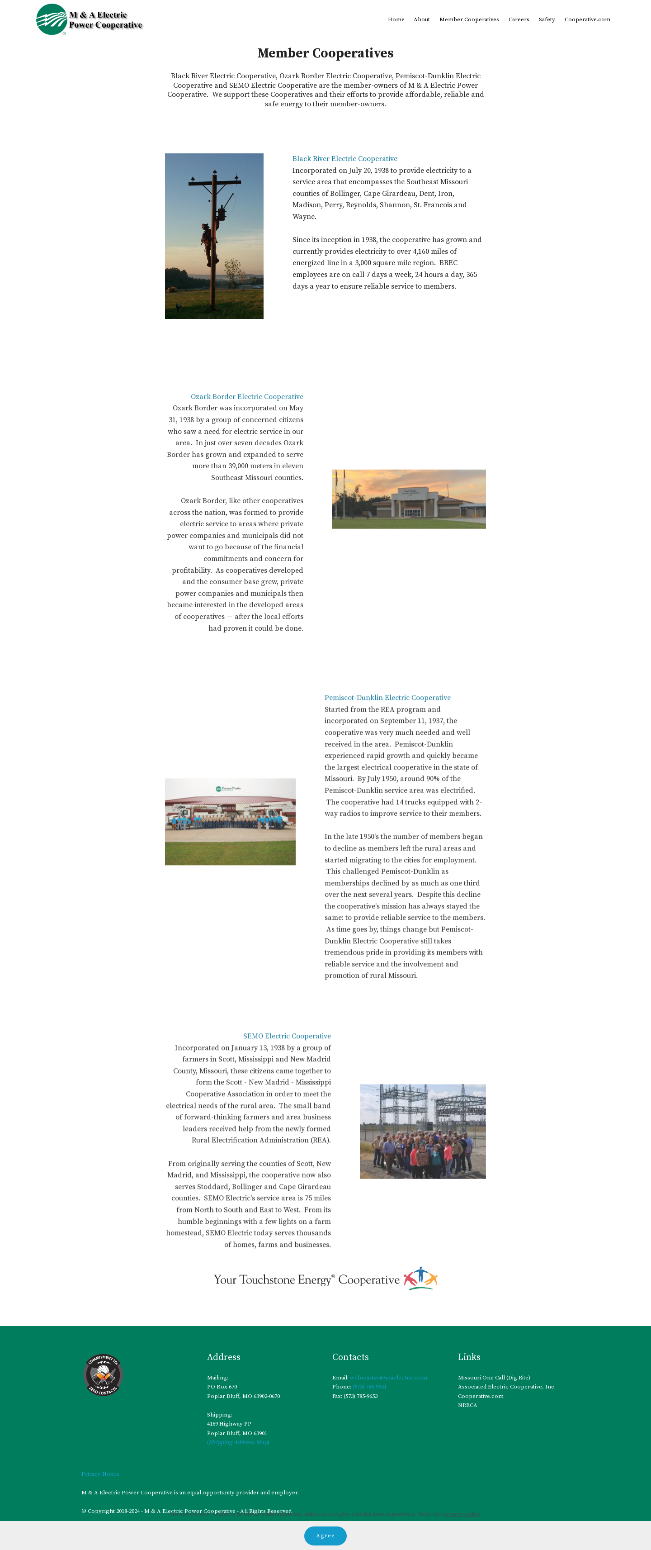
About (422, 19)
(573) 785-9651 (369, 1387)
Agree (325, 1535)
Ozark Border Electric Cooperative (247, 496)
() (238, 1442)
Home (396, 19)
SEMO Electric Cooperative (287, 1127)
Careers (519, 19)
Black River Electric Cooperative (344, 159)
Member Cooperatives (469, 19)
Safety (547, 19)
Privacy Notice (100, 1474)
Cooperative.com (587, 19)
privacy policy (461, 1514)
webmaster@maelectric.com (388, 1377)
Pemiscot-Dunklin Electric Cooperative (388, 817)
